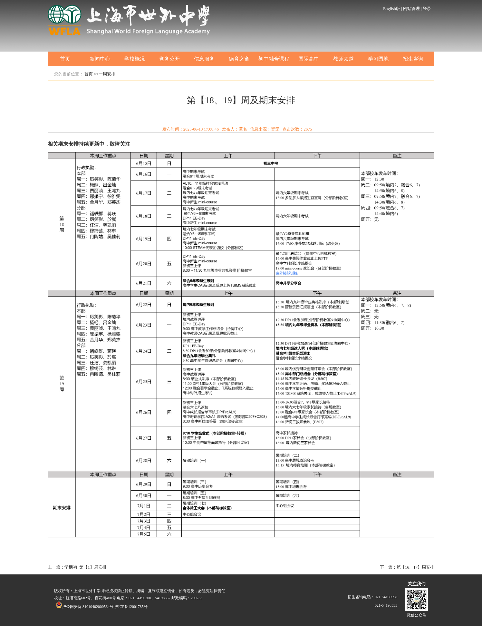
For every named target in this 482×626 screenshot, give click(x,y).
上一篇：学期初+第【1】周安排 (77, 567)
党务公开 (169, 59)
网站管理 (411, 8)
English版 (391, 8)
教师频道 (343, 59)
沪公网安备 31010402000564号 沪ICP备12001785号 (102, 606)
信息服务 (204, 59)
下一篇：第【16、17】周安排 (407, 567)
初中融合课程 (273, 59)
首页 (65, 59)
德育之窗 (239, 59)
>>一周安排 (105, 74)
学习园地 (378, 59)
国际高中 (308, 59)
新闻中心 (100, 59)
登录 (427, 8)
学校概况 (134, 59)
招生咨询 (413, 59)
